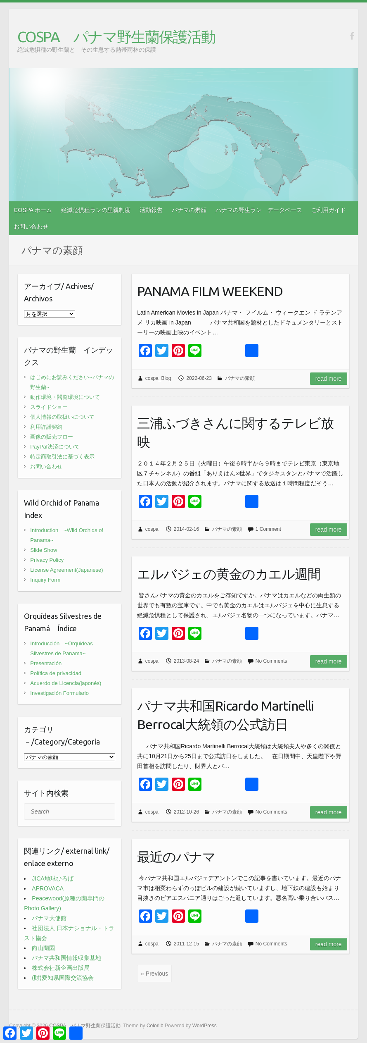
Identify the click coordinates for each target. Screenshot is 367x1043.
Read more (328, 378)
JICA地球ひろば (52, 878)
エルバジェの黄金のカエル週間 (228, 573)
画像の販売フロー (51, 437)
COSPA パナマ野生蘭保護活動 (116, 36)
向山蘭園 (43, 948)
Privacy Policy (47, 560)
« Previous (154, 973)
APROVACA (48, 888)
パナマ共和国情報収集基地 (66, 958)
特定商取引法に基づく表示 (62, 456)
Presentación (46, 663)
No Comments (271, 661)
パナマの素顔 (189, 210)
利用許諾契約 (46, 427)
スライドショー (49, 407)
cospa (152, 529)
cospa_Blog (158, 378)
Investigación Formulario (59, 693)
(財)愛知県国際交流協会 (62, 977)
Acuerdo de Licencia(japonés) (65, 683)
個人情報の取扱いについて (62, 417)
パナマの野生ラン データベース (258, 210)
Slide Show (43, 550)
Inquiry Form (45, 580)
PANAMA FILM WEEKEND (210, 291)
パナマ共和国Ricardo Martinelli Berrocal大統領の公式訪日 (225, 715)
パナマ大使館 (49, 918)
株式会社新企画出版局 (61, 967)
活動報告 (151, 210)
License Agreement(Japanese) (66, 570)
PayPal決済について (54, 447)
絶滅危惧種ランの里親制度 (95, 210)
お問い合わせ (31, 226)
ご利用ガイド (328, 210)
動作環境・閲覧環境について (65, 397)
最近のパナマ (176, 856)
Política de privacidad (55, 673)
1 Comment (268, 529)
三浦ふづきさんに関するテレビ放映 (235, 432)
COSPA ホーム (33, 210)
